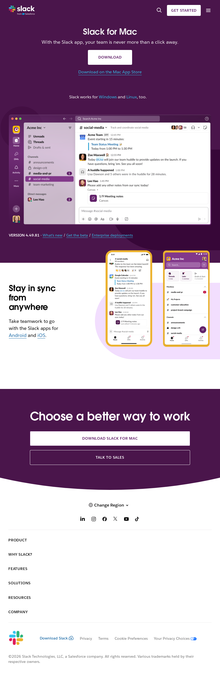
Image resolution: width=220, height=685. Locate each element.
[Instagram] (93, 520)
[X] (115, 520)
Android (18, 335)
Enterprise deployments (112, 235)
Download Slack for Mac (110, 438)
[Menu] (208, 10)
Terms (103, 638)
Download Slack (57, 638)
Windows (108, 97)
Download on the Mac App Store (110, 72)
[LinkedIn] (82, 520)
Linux (131, 97)
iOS (41, 335)
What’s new (52, 235)
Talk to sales (110, 457)
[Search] (159, 10)
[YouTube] (126, 520)
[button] (110, 505)
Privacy (86, 638)
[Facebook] (104, 520)
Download (109, 57)
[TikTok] (137, 520)
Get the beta (77, 235)
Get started (184, 10)
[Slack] (22, 10)
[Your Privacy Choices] (172, 638)
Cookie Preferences (131, 638)
